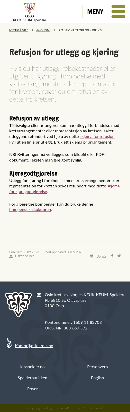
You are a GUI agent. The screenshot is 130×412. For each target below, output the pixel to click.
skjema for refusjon (97, 136)
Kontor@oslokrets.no (34, 345)
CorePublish (96, 408)
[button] (106, 11)
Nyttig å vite (18, 30)
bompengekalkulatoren (30, 209)
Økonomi (43, 30)
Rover (32, 388)
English (97, 377)
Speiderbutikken (32, 377)
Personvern (97, 366)
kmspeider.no (32, 366)
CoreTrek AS (62, 408)
